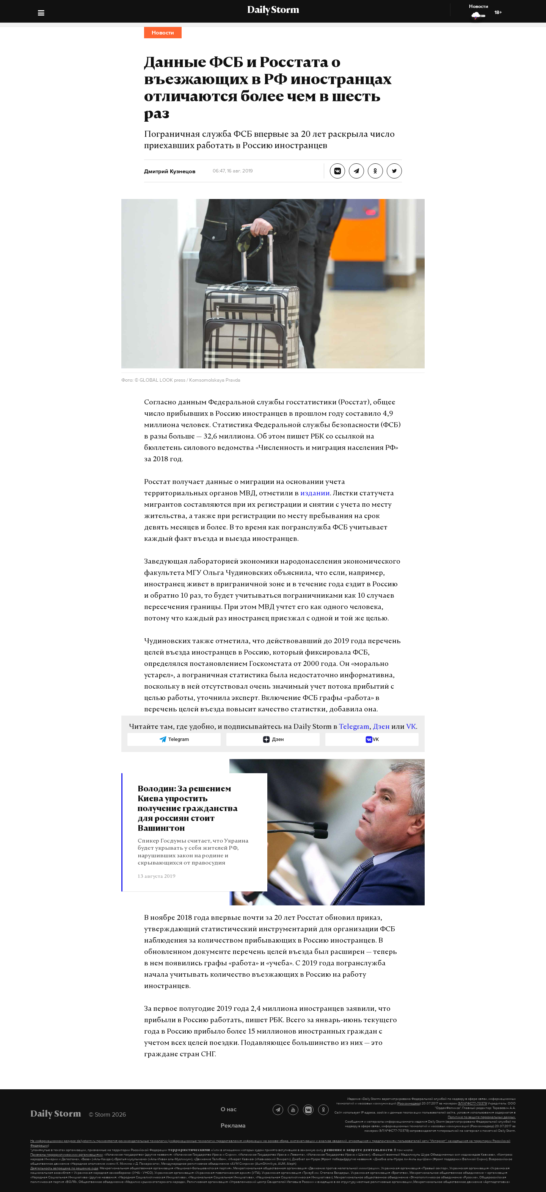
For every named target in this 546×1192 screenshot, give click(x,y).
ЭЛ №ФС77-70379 (472, 1103)
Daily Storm (273, 10)
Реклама (233, 1125)
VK (411, 727)
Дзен (381, 727)
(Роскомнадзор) (409, 1103)
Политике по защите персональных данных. (482, 1117)
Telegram (354, 727)
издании (315, 493)
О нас (229, 1109)
